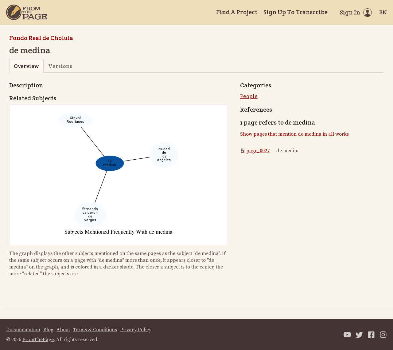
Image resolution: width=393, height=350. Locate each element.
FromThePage (38, 339)
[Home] (26, 12)
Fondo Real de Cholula (41, 38)
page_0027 (258, 151)
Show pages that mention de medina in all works (294, 134)
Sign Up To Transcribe (295, 12)
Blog (48, 330)
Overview (26, 66)
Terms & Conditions (95, 330)
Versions (60, 66)
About (63, 330)
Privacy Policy (135, 330)
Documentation (23, 330)
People (249, 96)
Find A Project (236, 12)
